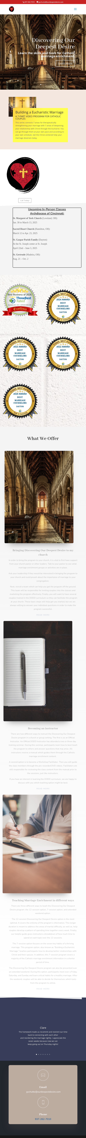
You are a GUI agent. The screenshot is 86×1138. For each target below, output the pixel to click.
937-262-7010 (43, 1119)
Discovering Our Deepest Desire (51, 46)
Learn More (62, 62)
